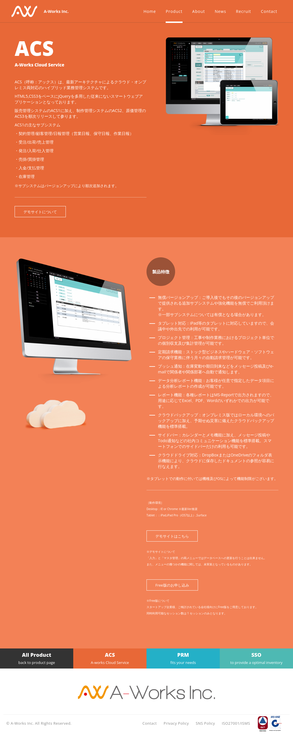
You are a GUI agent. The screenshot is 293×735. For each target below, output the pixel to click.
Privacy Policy (176, 723)
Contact (149, 723)
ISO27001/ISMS (236, 723)
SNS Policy (205, 723)
